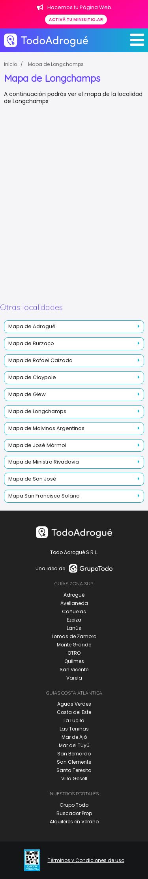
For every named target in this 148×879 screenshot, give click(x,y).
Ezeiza (74, 619)
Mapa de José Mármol (37, 445)
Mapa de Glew (27, 394)
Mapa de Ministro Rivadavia (43, 462)
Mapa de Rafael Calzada (40, 360)
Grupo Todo (74, 805)
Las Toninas (74, 728)
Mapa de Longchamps (56, 64)
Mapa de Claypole (32, 377)
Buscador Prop (74, 813)
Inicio (10, 64)
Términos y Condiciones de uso (86, 860)
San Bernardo (74, 753)
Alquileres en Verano (74, 821)
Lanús (74, 628)
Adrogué (74, 595)
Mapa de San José (32, 479)
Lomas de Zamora (74, 636)
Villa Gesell (74, 778)
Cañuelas (74, 611)
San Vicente (74, 669)
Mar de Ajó (74, 737)
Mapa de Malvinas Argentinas (46, 428)
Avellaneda (74, 603)
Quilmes (74, 661)
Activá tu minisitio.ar (76, 20)
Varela (74, 677)
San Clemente (74, 762)
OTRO (74, 653)
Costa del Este (74, 712)
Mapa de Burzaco (31, 343)
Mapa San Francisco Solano (44, 496)
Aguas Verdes (74, 704)
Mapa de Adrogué (32, 326)
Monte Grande (74, 644)
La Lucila (74, 720)
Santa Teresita (74, 770)
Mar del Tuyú (74, 745)
